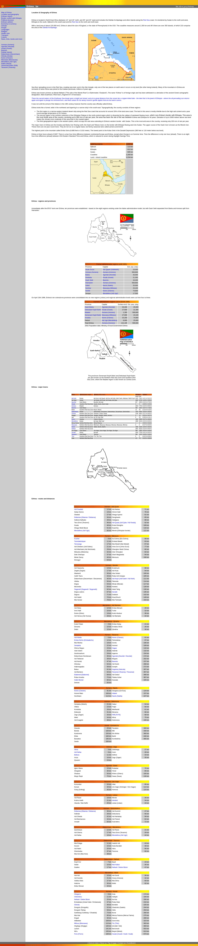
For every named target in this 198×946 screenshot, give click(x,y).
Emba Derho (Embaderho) (83, 640)
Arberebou (78, 897)
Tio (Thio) (115, 923)
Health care (5, 33)
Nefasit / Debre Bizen (120, 867)
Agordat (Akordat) (7, 46)
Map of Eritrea (6, 12)
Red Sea (146, 20)
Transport (4, 35)
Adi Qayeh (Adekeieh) (111, 269)
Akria (76, 749)
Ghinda (77, 905)
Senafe (114, 592)
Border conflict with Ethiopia (11, 18)
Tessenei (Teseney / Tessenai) (123, 672)
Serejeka (77, 645)
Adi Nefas (77, 752)
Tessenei (74, 434)
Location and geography (10, 14)
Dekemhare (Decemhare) (10, 54)
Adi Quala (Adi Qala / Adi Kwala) (124, 523)
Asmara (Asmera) (7, 45)
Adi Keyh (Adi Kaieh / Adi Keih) (123, 579)
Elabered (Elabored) (81, 675)
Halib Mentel (78, 680)
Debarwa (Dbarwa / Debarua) (85, 517)
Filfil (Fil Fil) (116, 715)
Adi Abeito (78, 637)
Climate (4, 26)
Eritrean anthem (7, 22)
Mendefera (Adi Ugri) (9, 62)
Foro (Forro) (78, 934)
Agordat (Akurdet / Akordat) (122, 656)
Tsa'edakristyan (79, 541)
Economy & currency (8, 24)
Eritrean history (6, 16)
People (3, 28)
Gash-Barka (89, 307)
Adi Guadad (78, 509)
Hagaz (114, 648)
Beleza (76, 755)
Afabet (114, 693)
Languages (5, 29)
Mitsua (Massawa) (81, 923)
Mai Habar (116, 865)
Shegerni (77, 894)
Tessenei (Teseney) (8, 67)
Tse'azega (78, 544)
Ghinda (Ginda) (7, 56)
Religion (4, 31)
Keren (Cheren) (7, 58)
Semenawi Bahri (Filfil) (9, 65)
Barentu (4, 50)
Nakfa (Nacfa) (6, 64)
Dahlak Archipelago (50, 27)
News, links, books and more (11, 39)
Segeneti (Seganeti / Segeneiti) (85, 589)
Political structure (7, 20)
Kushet (76, 539)
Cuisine (4, 37)
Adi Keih (74, 398)
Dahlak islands (6, 52)
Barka (87, 275)
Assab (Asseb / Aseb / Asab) (122, 934)
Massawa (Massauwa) (9, 60)
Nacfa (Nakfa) (108, 285)
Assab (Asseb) (6, 48)
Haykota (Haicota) (118, 669)
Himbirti (115, 800)
